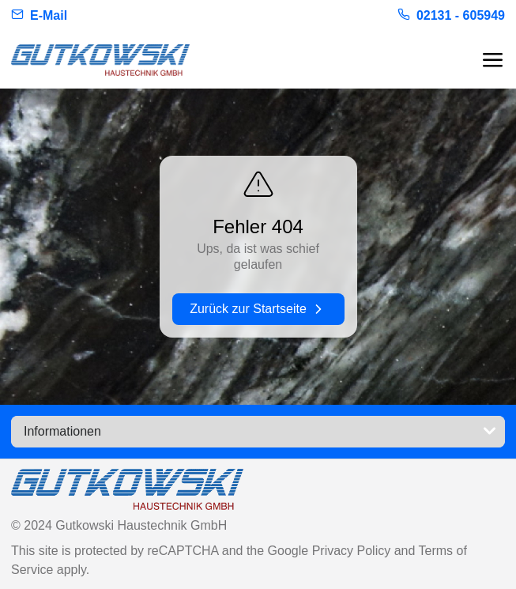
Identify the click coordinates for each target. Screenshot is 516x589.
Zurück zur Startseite (258, 309)
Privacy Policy (353, 550)
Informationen (261, 431)
